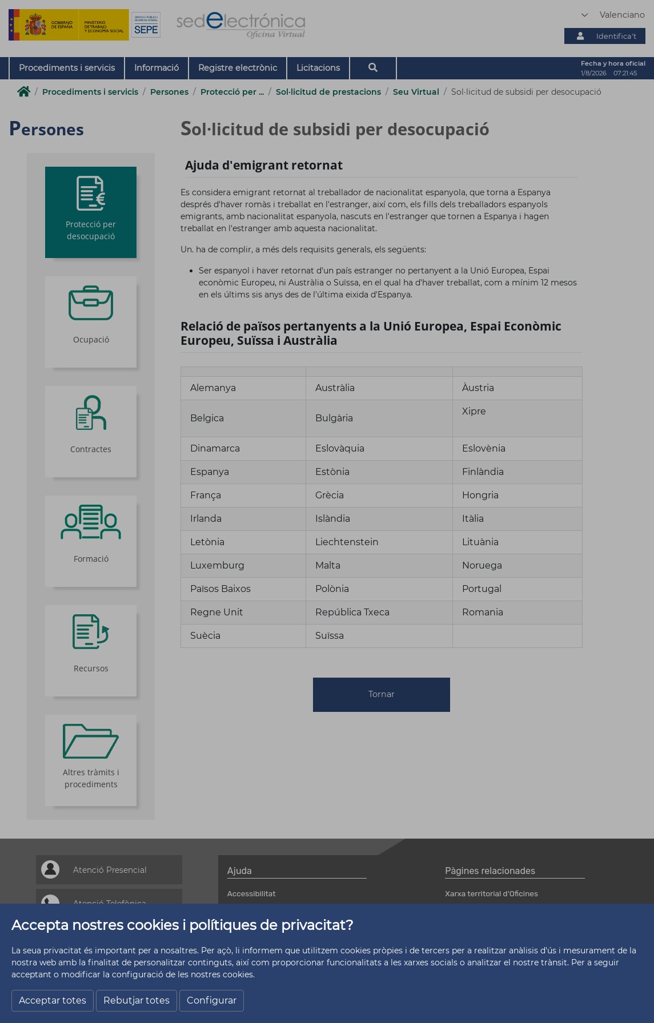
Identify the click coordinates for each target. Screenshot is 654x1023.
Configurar (211, 1000)
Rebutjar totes (136, 1000)
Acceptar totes (52, 1000)
